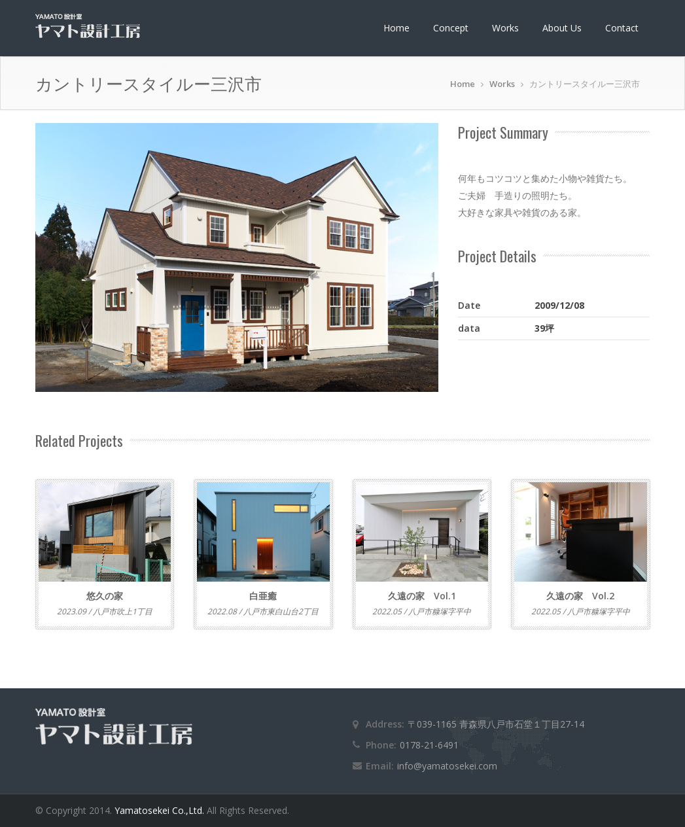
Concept (450, 28)
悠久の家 (104, 595)
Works (505, 28)
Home (396, 28)
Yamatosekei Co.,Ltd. (160, 810)
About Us (562, 28)
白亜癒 (263, 595)
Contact (622, 28)
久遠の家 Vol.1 (422, 595)
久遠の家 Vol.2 (580, 595)
